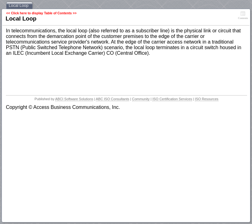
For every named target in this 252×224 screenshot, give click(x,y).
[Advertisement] (119, 74)
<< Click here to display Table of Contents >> (41, 13)
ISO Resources (206, 99)
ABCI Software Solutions (74, 99)
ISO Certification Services (172, 99)
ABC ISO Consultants (112, 99)
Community (141, 99)
